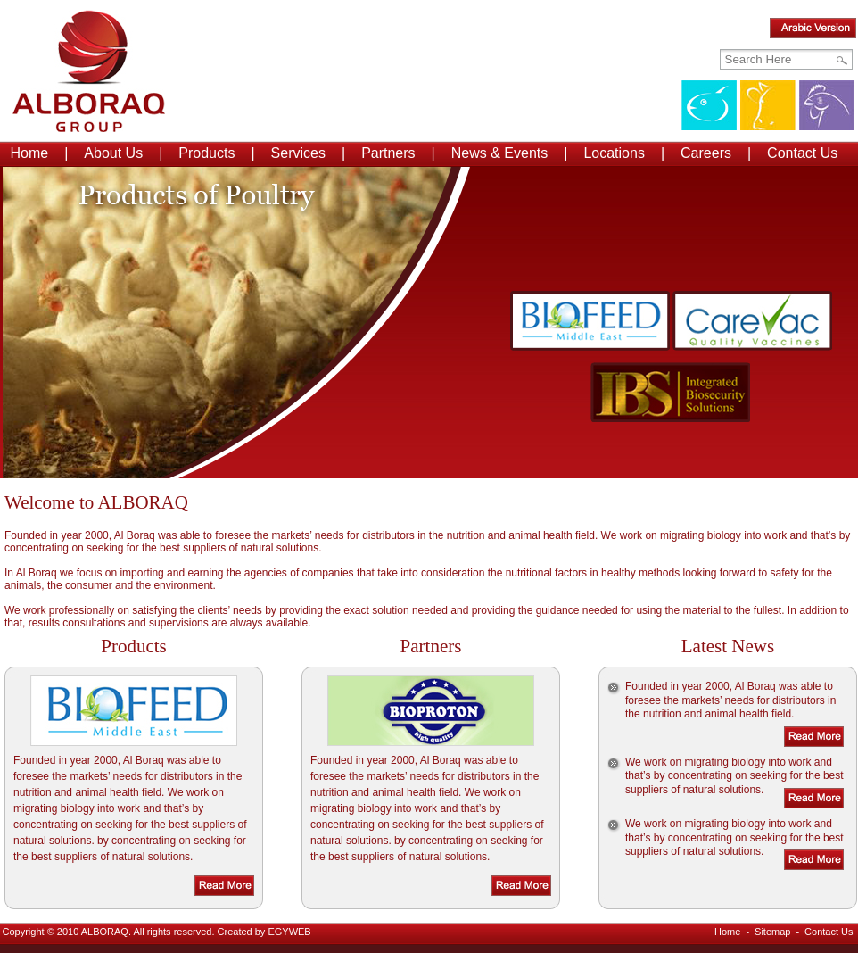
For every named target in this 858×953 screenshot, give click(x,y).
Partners (388, 153)
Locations (614, 153)
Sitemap (772, 931)
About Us (113, 153)
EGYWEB (289, 931)
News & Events (499, 153)
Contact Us (802, 153)
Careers (706, 153)
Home (30, 153)
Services (298, 153)
